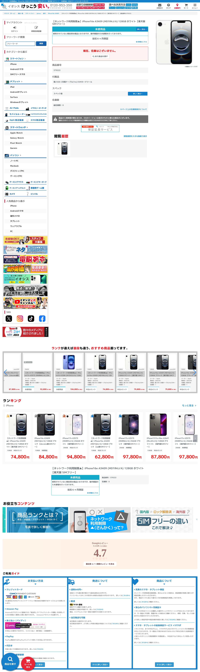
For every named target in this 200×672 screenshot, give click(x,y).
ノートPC (14, 160)
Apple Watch (16, 132)
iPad (12, 87)
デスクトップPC (17, 171)
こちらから (39, 649)
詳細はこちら (141, 42)
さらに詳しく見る (35, 664)
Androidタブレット (18, 92)
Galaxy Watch (17, 138)
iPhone (13, 64)
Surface (14, 97)
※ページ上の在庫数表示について (133, 109)
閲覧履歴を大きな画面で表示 (135, 136)
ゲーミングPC (16, 176)
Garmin (13, 148)
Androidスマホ (16, 69)
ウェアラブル (16, 226)
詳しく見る (141, 29)
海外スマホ (15, 216)
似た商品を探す (100, 56)
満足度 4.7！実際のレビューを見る (100, 564)
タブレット (15, 221)
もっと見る (188, 405)
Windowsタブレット (19, 102)
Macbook (14, 166)
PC (11, 231)
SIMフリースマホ (17, 74)
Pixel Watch (16, 143)
